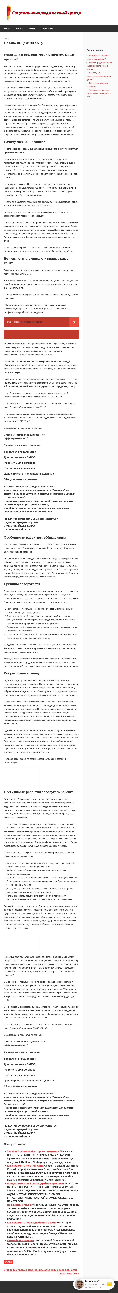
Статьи (19, 28)
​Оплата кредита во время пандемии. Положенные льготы (99, 66)
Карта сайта (47, 28)
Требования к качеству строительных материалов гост (99, 93)
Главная (6, 28)
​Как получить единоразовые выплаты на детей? (99, 76)
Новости (32, 28)
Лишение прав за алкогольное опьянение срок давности (41, 1270)
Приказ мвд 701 (67, 1273)
